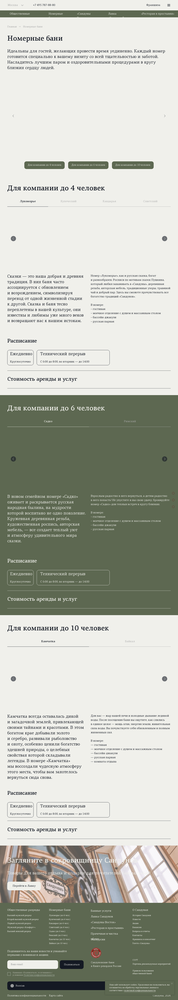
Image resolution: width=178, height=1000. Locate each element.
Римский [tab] (130, 421)
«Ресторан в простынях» (157, 13)
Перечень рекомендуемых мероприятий (151, 964)
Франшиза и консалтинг (144, 939)
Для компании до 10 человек (132, 165)
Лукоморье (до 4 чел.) (59, 915)
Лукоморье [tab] (28, 201)
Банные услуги (101, 911)
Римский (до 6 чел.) (58, 935)
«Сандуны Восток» (103, 922)
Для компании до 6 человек (88, 165)
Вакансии (136, 927)
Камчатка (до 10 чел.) (59, 939)
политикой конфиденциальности (140, 991)
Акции (135, 923)
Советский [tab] (150, 201)
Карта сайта (56, 995)
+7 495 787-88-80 (44, 5)
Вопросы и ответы (141, 931)
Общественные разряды (23, 910)
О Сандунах (140, 910)
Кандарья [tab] (109, 201)
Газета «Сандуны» (141, 943)
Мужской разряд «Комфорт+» (21, 927)
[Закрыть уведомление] (172, 983)
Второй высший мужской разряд (23, 919)
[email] (32, 964)
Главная (12, 27)
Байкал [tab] (130, 641)
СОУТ (135, 960)
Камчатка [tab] (48, 641)
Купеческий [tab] (68, 201)
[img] (89, 5)
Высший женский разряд (19, 931)
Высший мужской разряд (19, 915)
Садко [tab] (48, 421)
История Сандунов (141, 915)
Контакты (137, 935)
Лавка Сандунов (102, 916)
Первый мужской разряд (19, 923)
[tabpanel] (89, 271)
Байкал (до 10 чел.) (58, 943)
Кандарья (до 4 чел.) (59, 923)
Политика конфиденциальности (26, 995)
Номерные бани (60, 910)
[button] (168, 5)
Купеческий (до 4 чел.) (59, 919)
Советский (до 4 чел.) (59, 927)
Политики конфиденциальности (39, 975)
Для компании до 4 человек (44, 165)
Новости (136, 919)
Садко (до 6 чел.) (57, 931)
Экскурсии (98, 939)
